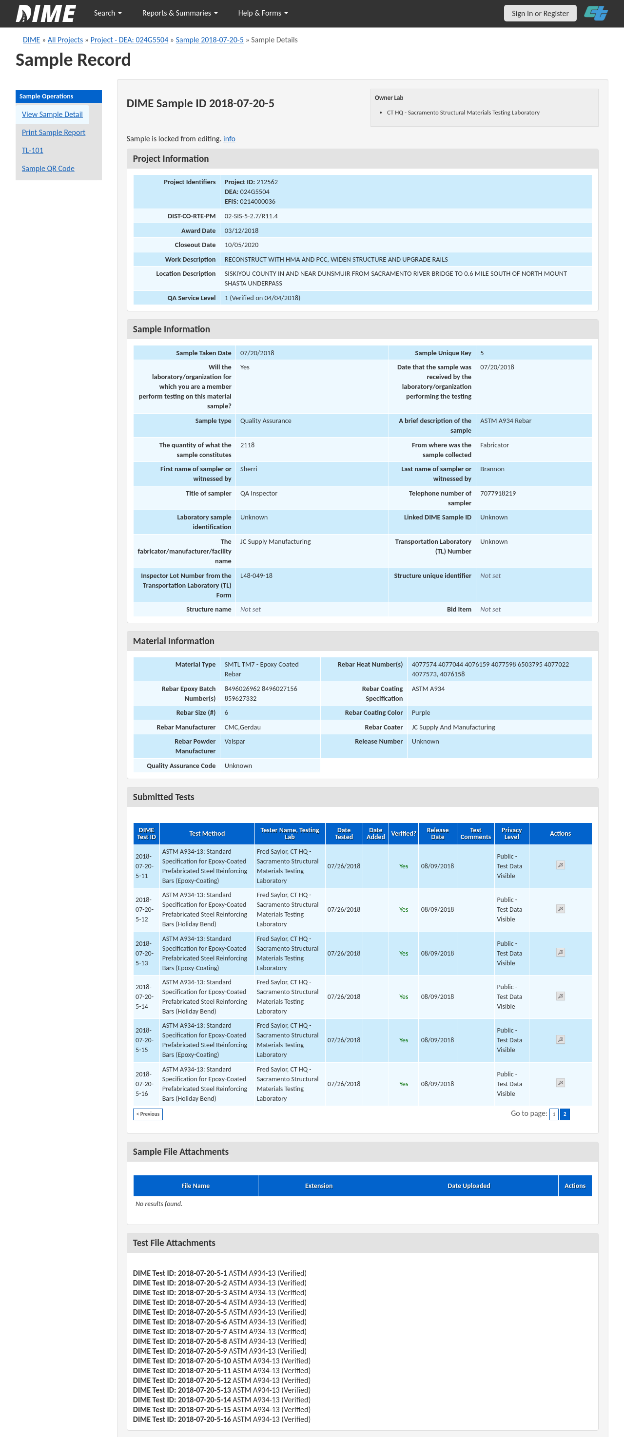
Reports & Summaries (180, 13)
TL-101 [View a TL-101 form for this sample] (32, 150)
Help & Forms (263, 13)
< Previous (147, 1114)
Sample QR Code (48, 168)
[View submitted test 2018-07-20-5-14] (560, 998)
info (229, 138)
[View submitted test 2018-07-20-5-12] (560, 910)
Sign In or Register (540, 13)
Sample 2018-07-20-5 (210, 39)
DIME (31, 39)
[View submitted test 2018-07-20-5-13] (560, 954)
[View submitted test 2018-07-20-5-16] (560, 1084)
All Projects (65, 39)
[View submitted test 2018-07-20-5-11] (560, 866)
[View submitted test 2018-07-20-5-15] (560, 1041)
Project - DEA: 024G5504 (130, 39)
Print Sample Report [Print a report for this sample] (53, 132)
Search (108, 13)
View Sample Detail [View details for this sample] (52, 114)
